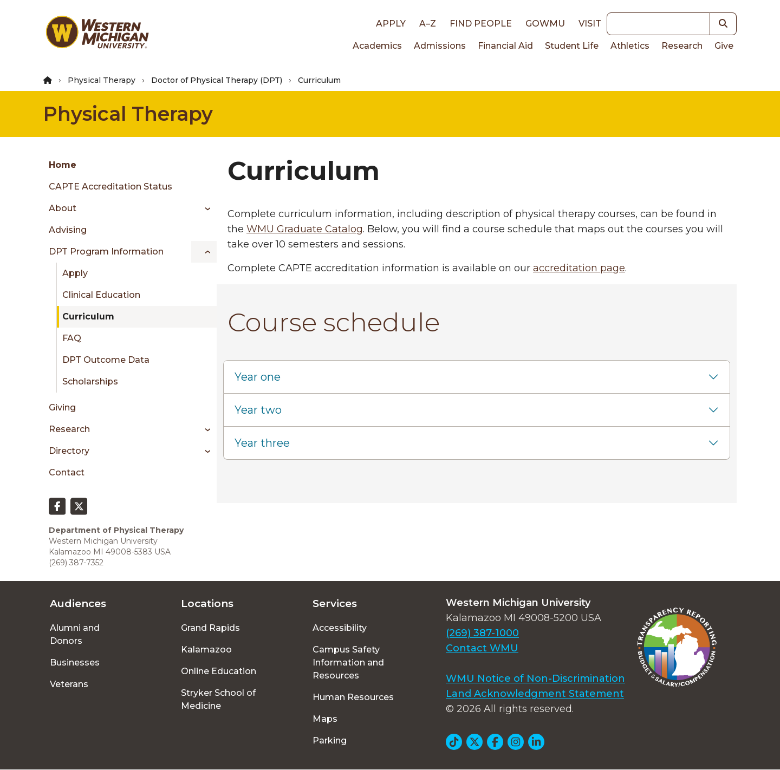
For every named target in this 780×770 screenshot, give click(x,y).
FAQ (71, 338)
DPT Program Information (106, 251)
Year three (262, 442)
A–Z (427, 23)
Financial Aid (505, 46)
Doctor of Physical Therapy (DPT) (216, 80)
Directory (69, 451)
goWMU (545, 23)
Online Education (218, 671)
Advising (68, 230)
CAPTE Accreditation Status (110, 186)
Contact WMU (482, 648)
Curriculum (88, 316)
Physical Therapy (101, 80)
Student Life (572, 46)
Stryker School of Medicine (218, 699)
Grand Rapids (210, 628)
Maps (325, 719)
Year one (258, 376)
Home (62, 165)
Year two (258, 409)
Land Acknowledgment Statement (535, 694)
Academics (377, 46)
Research (682, 46)
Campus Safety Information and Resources (348, 662)
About (62, 208)
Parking (330, 740)
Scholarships (90, 381)
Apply (391, 23)
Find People (481, 23)
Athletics (629, 46)
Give (723, 46)
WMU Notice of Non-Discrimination (535, 678)
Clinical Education (101, 295)
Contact (66, 472)
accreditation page (579, 268)
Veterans (69, 684)
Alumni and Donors (75, 634)
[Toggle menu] (204, 208)
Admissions (440, 46)
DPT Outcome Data (106, 360)
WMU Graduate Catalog (304, 229)
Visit (589, 23)
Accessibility (340, 628)
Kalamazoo (206, 649)
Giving (62, 407)
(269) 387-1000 (482, 633)
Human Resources (353, 697)
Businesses (75, 662)
